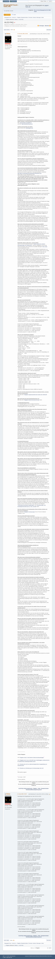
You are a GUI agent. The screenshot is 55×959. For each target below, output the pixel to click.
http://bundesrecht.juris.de (27, 124)
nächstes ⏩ (48, 25)
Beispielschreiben (45, 788)
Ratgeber (35, 788)
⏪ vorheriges (41, 25)
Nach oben (6, 940)
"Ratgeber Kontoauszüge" (29, 511)
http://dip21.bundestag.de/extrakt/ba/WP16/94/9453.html (29, 173)
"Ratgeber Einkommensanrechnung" (31, 399)
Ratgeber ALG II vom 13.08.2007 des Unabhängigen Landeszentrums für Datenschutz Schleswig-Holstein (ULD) (33, 761)
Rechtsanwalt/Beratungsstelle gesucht (34, 789)
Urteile (39, 788)
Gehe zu (32, 947)
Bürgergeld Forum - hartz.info (11, 5)
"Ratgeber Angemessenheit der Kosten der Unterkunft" (35, 394)
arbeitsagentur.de (29, 128)
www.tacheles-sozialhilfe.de (26, 122)
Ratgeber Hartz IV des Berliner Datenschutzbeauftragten (32, 757)
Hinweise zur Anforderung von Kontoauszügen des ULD (31, 768)
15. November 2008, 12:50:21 (22, 33)
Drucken (49, 29)
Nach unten (6, 29)
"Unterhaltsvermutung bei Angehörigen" (26, 505)
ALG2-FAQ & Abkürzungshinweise (25, 788)
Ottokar (15, 19)
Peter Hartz (44, 246)
